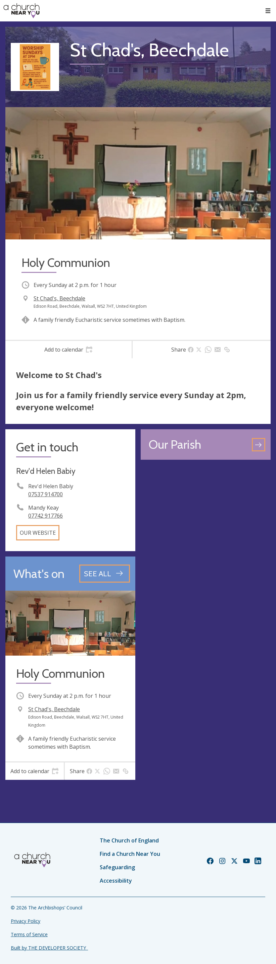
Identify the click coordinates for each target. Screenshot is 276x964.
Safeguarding (117, 867)
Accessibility (116, 880)
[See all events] (104, 574)
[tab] (68, 349)
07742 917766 (45, 515)
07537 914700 (45, 494)
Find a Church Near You (130, 854)
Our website (38, 532)
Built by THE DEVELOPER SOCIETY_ (49, 948)
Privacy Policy (25, 921)
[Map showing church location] (206, 530)
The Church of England (129, 840)
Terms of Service (29, 934)
